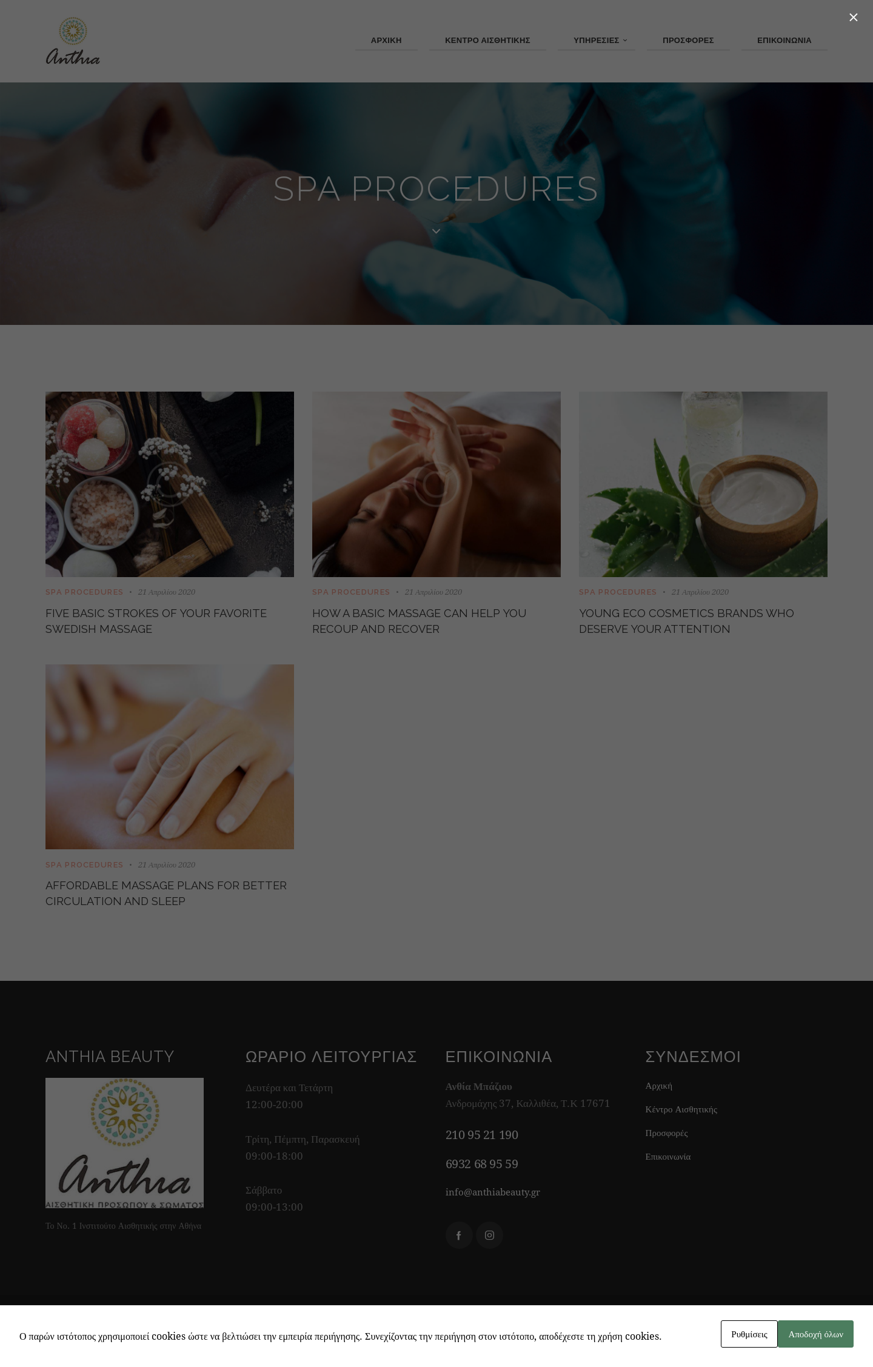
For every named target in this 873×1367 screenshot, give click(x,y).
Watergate (585, 1341)
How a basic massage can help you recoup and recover (431, 626)
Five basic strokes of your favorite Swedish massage (150, 626)
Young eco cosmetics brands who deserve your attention (696, 626)
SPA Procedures (84, 592)
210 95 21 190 (482, 1155)
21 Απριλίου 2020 (166, 592)
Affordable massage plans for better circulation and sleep (169, 909)
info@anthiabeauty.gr (499, 1211)
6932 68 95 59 (482, 1183)
